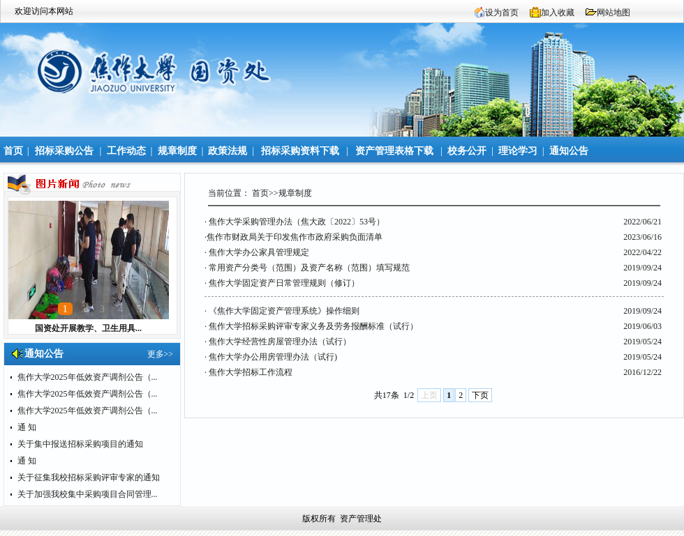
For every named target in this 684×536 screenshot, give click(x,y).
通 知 (26, 427)
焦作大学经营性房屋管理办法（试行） (280, 341)
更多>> (160, 354)
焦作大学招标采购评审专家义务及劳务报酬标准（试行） (313, 326)
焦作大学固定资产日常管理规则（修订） (284, 283)
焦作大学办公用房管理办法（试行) (273, 357)
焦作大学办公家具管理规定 (259, 252)
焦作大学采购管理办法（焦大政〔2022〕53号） (297, 222)
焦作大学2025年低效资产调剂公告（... (87, 377)
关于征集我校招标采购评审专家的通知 (88, 477)
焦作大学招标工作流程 (250, 372)
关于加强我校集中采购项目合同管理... (87, 494)
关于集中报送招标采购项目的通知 (80, 444)
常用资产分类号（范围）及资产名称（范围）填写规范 (309, 268)
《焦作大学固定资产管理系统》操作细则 (284, 311)
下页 (480, 395)
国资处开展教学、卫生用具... (88, 328)
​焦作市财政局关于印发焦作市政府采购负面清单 (294, 237)
